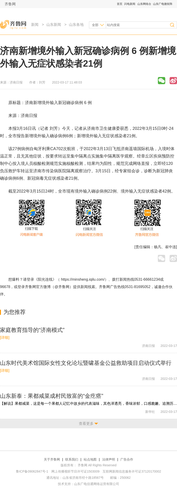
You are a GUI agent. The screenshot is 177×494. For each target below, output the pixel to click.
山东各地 (76, 25)
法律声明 (108, 459)
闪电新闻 (129, 4)
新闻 (34, 25)
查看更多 (86, 424)
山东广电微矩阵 (162, 4)
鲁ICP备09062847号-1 (32, 471)
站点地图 (90, 459)
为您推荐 (14, 312)
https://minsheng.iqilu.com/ (82, 279)
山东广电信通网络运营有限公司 (96, 484)
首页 (119, 4)
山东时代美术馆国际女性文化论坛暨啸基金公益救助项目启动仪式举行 (85, 363)
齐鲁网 (10, 4)
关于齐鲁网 (52, 459)
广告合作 (126, 459)
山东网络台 (144, 4)
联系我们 (71, 459)
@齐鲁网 (62, 287)
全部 (95, 25)
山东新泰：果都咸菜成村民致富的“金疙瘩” (51, 396)
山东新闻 (53, 25)
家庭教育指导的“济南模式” (32, 330)
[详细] (4, 337)
